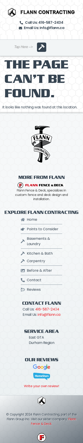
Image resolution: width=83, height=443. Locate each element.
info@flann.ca (49, 314)
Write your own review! (41, 386)
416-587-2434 (47, 309)
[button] (41, 47)
